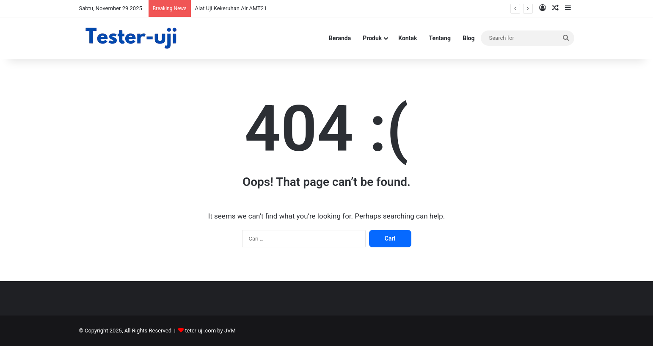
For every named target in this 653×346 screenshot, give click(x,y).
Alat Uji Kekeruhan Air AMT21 (231, 8)
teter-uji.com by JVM (210, 330)
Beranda (340, 38)
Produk (372, 38)
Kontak (407, 38)
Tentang (440, 38)
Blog (469, 38)
